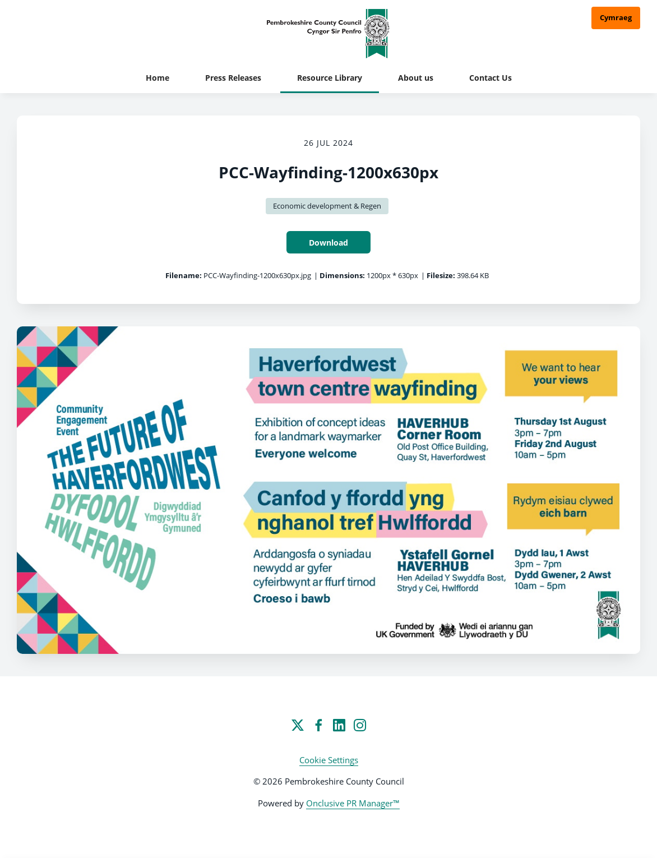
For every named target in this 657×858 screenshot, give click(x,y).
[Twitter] (298, 725)
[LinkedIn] (339, 725)
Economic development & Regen (327, 206)
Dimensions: (342, 275)
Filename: (183, 275)
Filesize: (441, 275)
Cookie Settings (328, 759)
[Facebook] (318, 725)
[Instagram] (360, 725)
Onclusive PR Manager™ (353, 803)
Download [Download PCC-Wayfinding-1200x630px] (328, 242)
